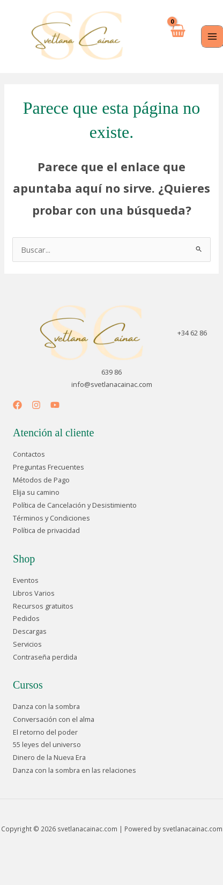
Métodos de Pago (41, 480)
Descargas (30, 631)
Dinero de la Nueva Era (49, 757)
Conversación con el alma (53, 719)
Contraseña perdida (45, 657)
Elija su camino (36, 492)
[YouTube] (55, 404)
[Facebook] (17, 404)
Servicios (27, 644)
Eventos (26, 580)
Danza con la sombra (46, 706)
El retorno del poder (45, 732)
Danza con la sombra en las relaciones (74, 770)
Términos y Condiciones (51, 518)
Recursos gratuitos (43, 606)
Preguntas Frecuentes (48, 467)
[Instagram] (36, 404)
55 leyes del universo (47, 744)
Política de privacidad (46, 530)
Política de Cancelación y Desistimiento (75, 505)
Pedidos (26, 618)
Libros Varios (34, 593)
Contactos (29, 454)
